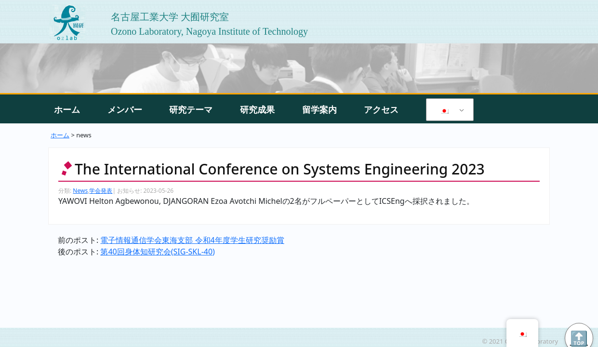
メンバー (124, 109)
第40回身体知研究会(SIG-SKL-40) (157, 251)
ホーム (67, 109)
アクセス (381, 109)
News (80, 191)
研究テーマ (191, 109)
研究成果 (257, 109)
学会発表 (100, 191)
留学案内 (319, 109)
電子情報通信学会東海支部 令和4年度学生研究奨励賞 (192, 240)
